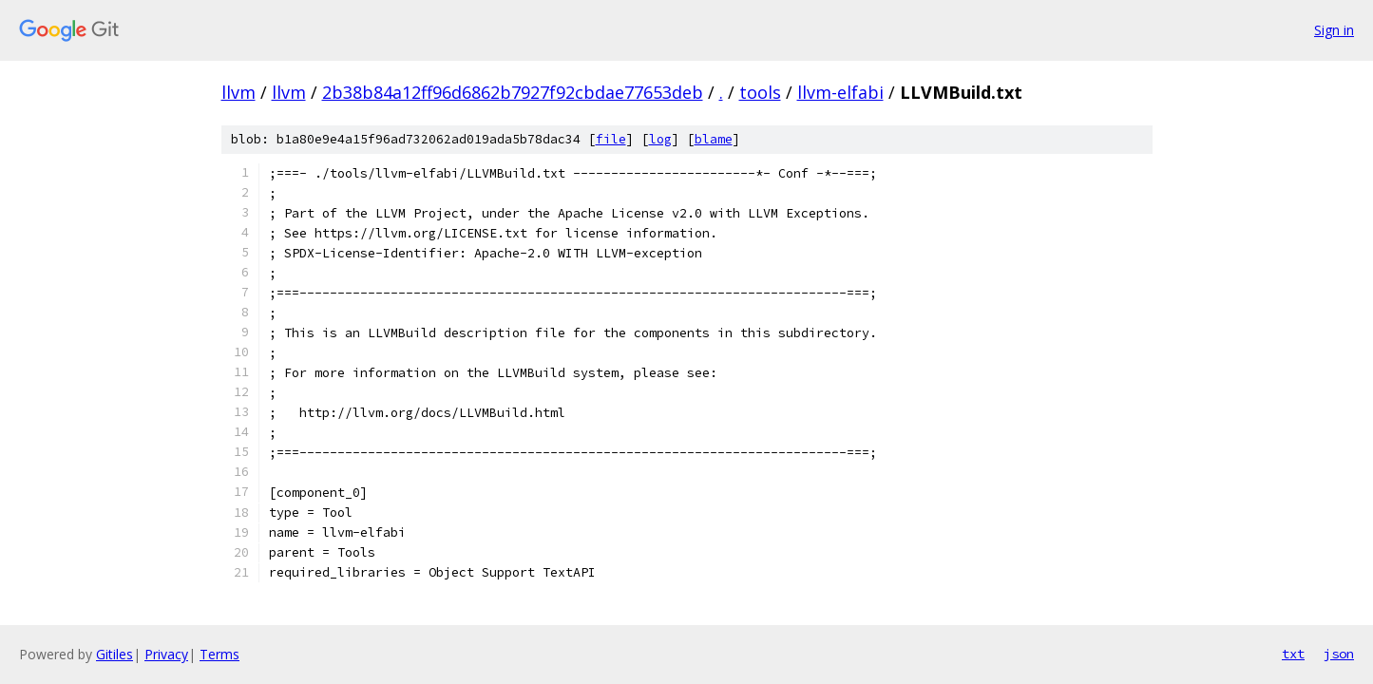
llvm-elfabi (840, 92)
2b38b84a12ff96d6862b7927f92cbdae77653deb (512, 92)
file (611, 139)
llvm (238, 92)
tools (760, 92)
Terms (219, 654)
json (1339, 653)
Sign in (1334, 30)
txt (1293, 653)
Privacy (166, 654)
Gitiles (114, 654)
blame (714, 139)
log (660, 139)
